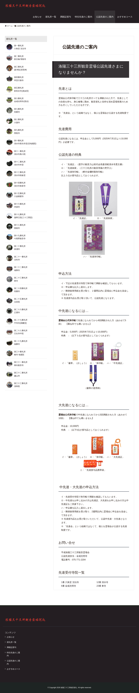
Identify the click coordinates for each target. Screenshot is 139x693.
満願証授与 (65, 17)
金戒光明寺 (81, 556)
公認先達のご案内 (104, 17)
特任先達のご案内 (83, 17)
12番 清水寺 (102, 582)
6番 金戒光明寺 (68, 586)
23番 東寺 (101, 586)
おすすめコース (124, 17)
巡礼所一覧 (50, 17)
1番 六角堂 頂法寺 (70, 582)
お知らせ (37, 17)
